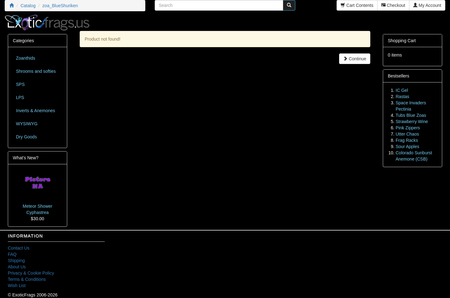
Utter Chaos (407, 134)
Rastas (402, 96)
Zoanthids (25, 58)
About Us (17, 266)
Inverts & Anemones (35, 110)
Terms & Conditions (27, 279)
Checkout (393, 5)
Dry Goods (26, 136)
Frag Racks (407, 140)
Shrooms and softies (36, 71)
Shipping (16, 260)
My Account (427, 5)
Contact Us (18, 248)
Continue (354, 58)
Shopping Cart (402, 40)
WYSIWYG (27, 123)
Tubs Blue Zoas (411, 115)
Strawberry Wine (412, 121)
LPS (20, 97)
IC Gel (402, 90)
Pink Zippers (408, 127)
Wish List (17, 285)
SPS (20, 84)
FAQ (12, 254)
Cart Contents (357, 5)
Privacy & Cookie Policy (31, 273)
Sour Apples (407, 146)
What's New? (25, 157)
